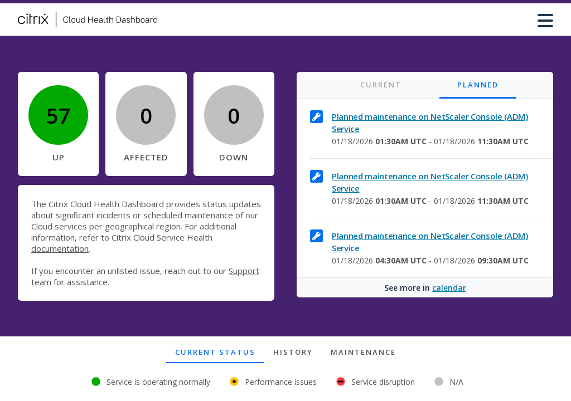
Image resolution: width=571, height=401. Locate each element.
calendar (449, 287)
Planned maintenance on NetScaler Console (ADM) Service (430, 122)
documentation (60, 248)
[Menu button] (545, 19)
